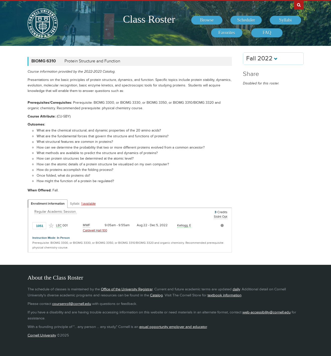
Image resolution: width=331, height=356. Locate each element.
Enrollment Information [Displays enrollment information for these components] (48, 204)
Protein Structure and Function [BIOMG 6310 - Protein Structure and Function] (92, 61)
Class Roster (149, 19)
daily (236, 289)
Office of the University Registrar (127, 289)
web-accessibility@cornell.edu (266, 312)
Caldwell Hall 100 (95, 230)
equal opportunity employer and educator (173, 326)
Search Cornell (299, 5)
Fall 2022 (262, 58)
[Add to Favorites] (51, 225)
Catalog (156, 295)
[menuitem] (207, 20)
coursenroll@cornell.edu (71, 303)
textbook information (224, 295)
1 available (88, 203)
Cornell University (42, 335)
